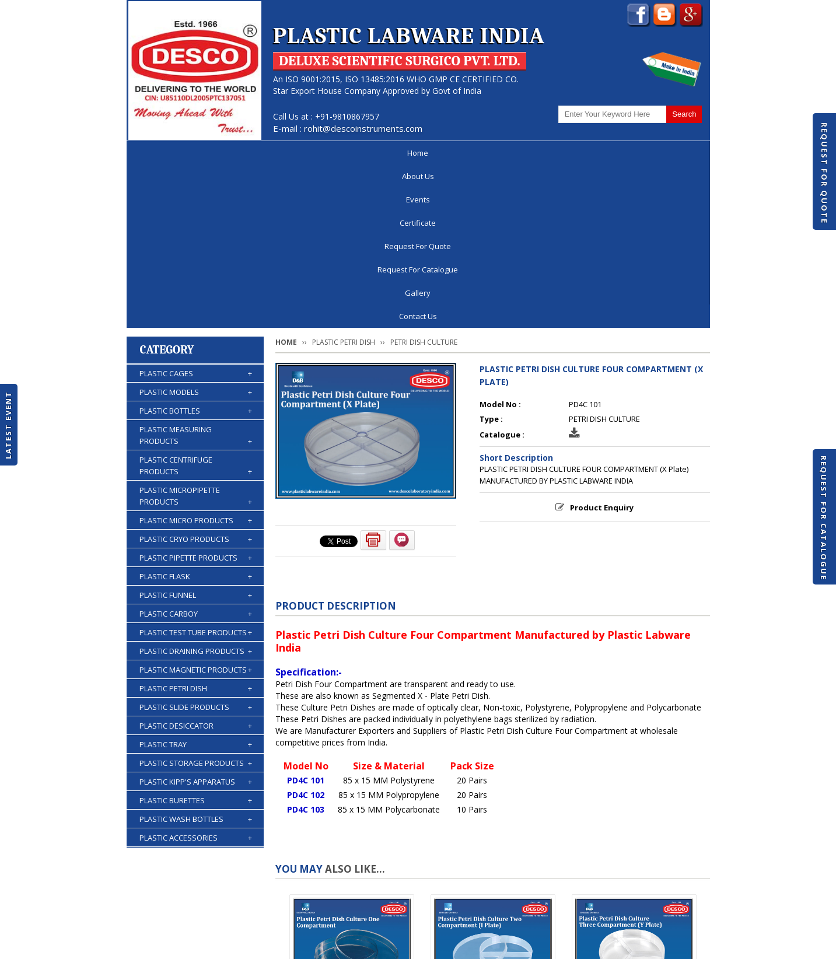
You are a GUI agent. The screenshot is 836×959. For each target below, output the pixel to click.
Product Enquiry (602, 345)
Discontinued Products (552, 914)
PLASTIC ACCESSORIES (195, 675)
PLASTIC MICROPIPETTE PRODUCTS (195, 333)
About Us (217, 153)
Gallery (605, 153)
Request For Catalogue (823, 518)
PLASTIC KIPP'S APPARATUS (195, 619)
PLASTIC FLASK (195, 413)
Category (167, 187)
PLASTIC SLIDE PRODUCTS (195, 544)
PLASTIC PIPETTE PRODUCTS (195, 395)
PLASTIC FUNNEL (195, 432)
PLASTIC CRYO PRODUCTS (195, 376)
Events (276, 153)
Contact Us (667, 153)
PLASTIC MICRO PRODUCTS (195, 357)
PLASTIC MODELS (195, 229)
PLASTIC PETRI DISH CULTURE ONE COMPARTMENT (351, 845)
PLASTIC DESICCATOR (195, 563)
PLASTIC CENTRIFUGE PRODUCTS (195, 303)
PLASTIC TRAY (195, 581)
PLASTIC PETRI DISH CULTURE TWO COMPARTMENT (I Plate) (492, 845)
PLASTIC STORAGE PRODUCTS (195, 600)
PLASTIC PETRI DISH (195, 525)
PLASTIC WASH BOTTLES (195, 656)
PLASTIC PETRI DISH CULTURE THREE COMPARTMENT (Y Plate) (634, 849)
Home (160, 153)
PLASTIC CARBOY (195, 451)
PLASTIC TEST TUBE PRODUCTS (195, 469)
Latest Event (8, 424)
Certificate (336, 153)
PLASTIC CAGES (195, 210)
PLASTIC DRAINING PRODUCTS (195, 488)
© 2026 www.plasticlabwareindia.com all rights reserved (234, 944)
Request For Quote (824, 173)
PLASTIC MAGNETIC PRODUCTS (195, 507)
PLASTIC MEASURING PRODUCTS (195, 272)
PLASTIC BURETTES (195, 637)
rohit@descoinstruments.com (363, 128)
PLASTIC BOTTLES (195, 248)
